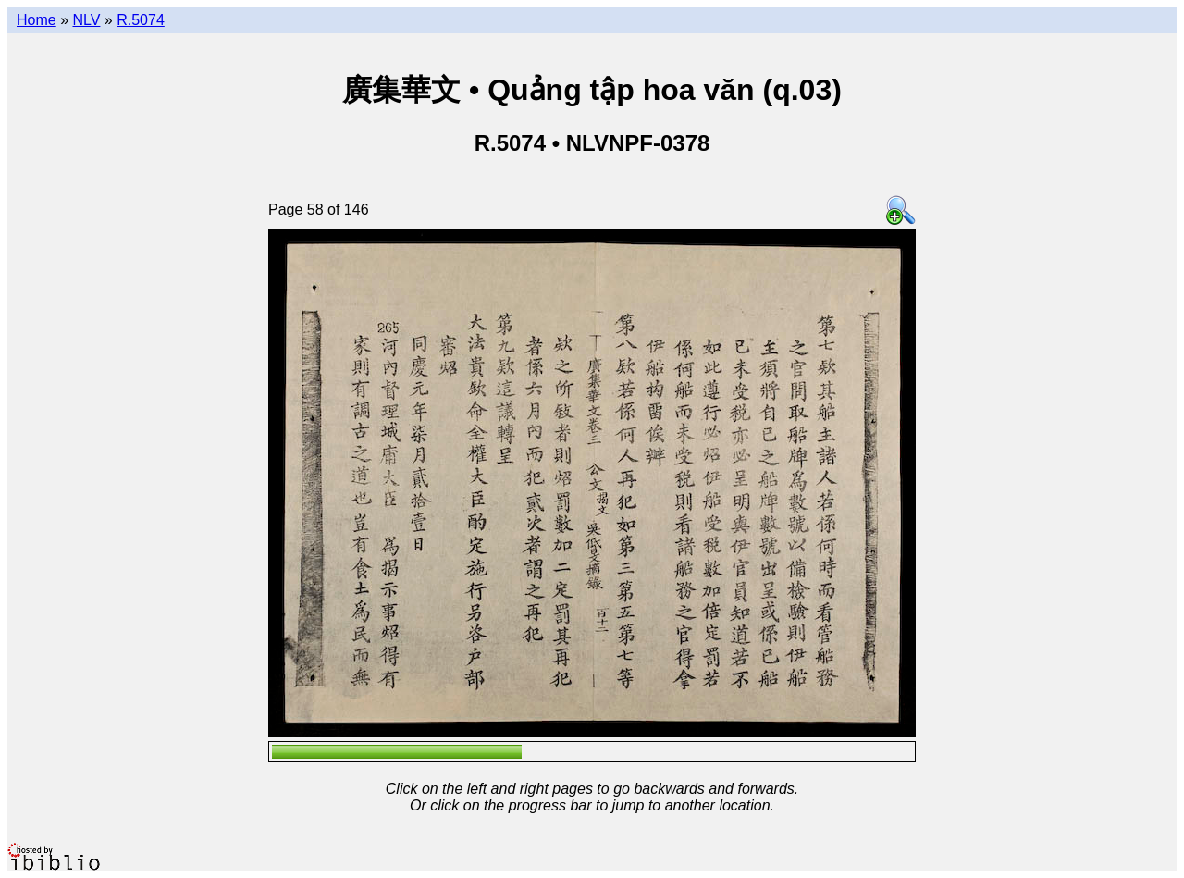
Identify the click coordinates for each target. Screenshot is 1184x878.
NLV (86, 20)
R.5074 (141, 20)
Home (36, 20)
